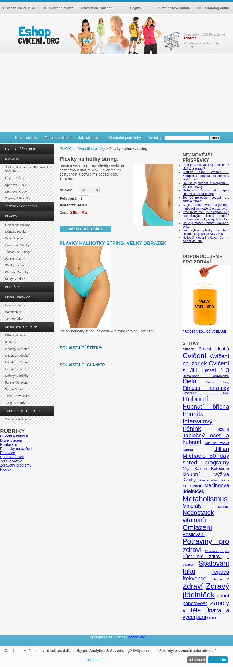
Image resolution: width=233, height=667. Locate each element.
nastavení (95, 660)
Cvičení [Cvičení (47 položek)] (195, 356)
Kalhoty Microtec (17, 349)
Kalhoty (10, 342)
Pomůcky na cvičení (16, 449)
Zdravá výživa (11, 461)
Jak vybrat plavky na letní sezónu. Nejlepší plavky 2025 (206, 232)
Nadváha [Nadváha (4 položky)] (223, 506)
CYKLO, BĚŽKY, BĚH (20, 149)
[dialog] (116, 656)
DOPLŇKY (12, 159)
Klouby (5, 469)
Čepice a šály (14, 178)
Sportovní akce (12, 457)
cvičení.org (38, 35)
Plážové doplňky (16, 272)
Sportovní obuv (16, 191)
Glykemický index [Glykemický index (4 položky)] (206, 392)
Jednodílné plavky (17, 252)
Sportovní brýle (16, 185)
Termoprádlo (14, 319)
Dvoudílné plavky (17, 245)
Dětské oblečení (16, 335)
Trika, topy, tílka (17, 396)
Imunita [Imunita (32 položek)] (193, 414)
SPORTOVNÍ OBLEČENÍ (22, 327)
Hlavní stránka (26, 138)
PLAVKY (11, 216)
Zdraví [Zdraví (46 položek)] (193, 586)
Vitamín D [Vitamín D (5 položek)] (220, 579)
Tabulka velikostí (58, 138)
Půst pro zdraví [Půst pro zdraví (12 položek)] (202, 556)
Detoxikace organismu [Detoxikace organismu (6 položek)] (206, 376)
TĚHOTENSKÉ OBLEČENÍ (23, 411)
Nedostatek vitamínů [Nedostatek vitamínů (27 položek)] (198, 516)
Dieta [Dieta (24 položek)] (189, 381)
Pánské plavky (15, 258)
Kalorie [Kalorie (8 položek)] (201, 468)
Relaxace (7, 453)
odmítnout (197, 660)
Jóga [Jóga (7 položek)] (187, 469)
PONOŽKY (12, 287)
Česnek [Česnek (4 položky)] (211, 617)
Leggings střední (16, 369)
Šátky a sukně (15, 279)
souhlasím (218, 660)
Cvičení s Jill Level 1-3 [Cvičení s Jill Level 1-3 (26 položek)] (206, 367)
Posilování (8, 444)
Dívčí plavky (14, 238)
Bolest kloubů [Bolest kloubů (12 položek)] (214, 348)
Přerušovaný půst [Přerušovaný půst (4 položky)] (217, 551)
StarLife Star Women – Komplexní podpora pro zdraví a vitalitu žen (206, 175)
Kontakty (155, 138)
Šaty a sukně (14, 389)
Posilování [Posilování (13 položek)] (194, 534)
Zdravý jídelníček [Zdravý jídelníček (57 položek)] (206, 590)
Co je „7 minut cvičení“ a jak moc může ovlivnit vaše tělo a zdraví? (206, 206)
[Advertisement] (116, 92)
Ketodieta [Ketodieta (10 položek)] (220, 468)
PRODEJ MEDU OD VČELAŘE (207, 330)
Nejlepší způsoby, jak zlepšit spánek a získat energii (206, 192)
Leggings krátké (16, 362)
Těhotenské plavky (18, 419)
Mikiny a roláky (16, 376)
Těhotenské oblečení (97, 8)
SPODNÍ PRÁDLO (17, 296)
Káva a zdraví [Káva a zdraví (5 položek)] (208, 480)
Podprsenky (13, 312)
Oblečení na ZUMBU (19, 8)
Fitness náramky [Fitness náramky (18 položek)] (206, 388)
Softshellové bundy (174, 8)
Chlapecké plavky (17, 225)
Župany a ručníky (18, 198)
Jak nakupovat (89, 138)
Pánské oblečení (16, 382)
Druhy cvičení (11, 440)
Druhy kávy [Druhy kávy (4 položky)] (217, 382)
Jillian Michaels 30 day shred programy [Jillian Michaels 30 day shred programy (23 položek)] (206, 456)
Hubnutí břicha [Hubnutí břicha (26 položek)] (206, 406)
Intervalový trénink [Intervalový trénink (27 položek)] (197, 425)
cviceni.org (136, 637)
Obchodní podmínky (124, 138)
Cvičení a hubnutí (14, 436)
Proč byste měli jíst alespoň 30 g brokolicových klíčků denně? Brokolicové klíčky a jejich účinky (206, 215)
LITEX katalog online (213, 8)
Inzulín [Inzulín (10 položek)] (222, 429)
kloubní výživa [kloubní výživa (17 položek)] (206, 474)
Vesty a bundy (15, 403)
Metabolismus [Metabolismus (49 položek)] (205, 499)
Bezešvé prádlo (15, 305)
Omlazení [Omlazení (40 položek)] (197, 527)
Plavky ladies (14, 265)
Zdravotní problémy (15, 465)
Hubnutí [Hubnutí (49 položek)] (195, 399)
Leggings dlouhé (16, 355)
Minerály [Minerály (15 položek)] (192, 506)
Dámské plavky (15, 231)
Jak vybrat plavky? (58, 8)
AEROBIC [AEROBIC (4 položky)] (189, 349)
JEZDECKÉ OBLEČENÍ (21, 206)
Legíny (135, 8)
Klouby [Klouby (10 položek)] (189, 479)
